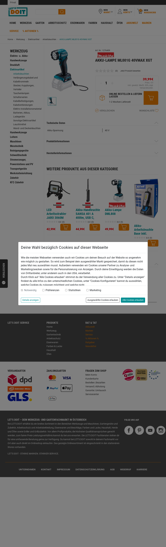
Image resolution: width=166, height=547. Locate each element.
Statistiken (74, 290)
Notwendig (30, 290)
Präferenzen (52, 290)
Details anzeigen (30, 300)
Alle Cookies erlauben (133, 300)
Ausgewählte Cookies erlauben (102, 300)
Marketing (95, 290)
